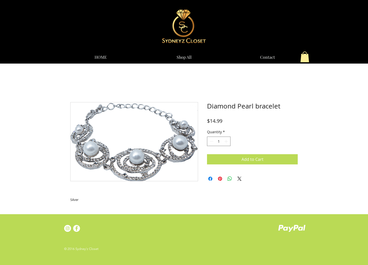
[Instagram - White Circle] (67, 228)
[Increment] (226, 141)
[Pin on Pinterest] (220, 179)
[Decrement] (211, 141)
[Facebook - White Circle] (76, 228)
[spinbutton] (218, 141)
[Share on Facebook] (210, 179)
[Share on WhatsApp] (230, 179)
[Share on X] (239, 179)
